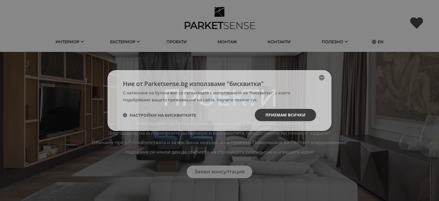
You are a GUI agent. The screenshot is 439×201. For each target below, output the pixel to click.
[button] (159, 115)
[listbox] (321, 77)
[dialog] (219, 100)
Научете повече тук (237, 99)
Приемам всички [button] (285, 115)
